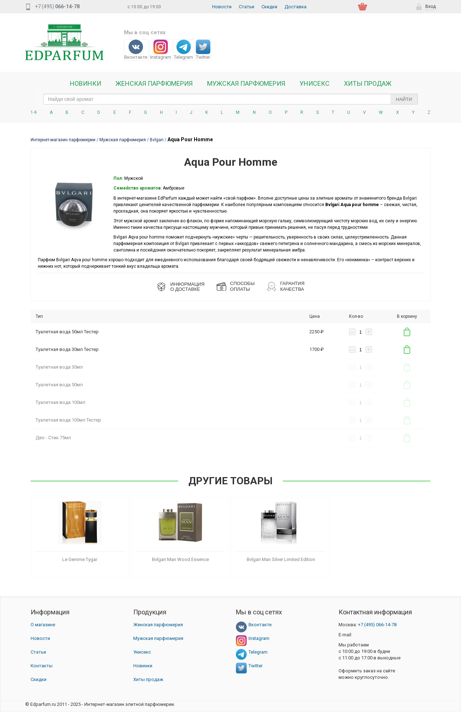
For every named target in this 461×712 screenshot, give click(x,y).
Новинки (85, 83)
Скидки (269, 6)
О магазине (43, 624)
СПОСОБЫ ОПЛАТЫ (242, 286)
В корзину (407, 332)
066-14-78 (377, 624)
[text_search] (230, 99)
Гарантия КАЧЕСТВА (292, 286)
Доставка (295, 6)
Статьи (246, 6)
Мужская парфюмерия (246, 83)
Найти (404, 99)
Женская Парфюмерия (154, 83)
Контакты (42, 665)
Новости (222, 6)
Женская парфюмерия (158, 624)
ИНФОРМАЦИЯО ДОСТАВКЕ (187, 286)
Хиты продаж (367, 83)
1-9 (34, 112)
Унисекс (315, 83)
